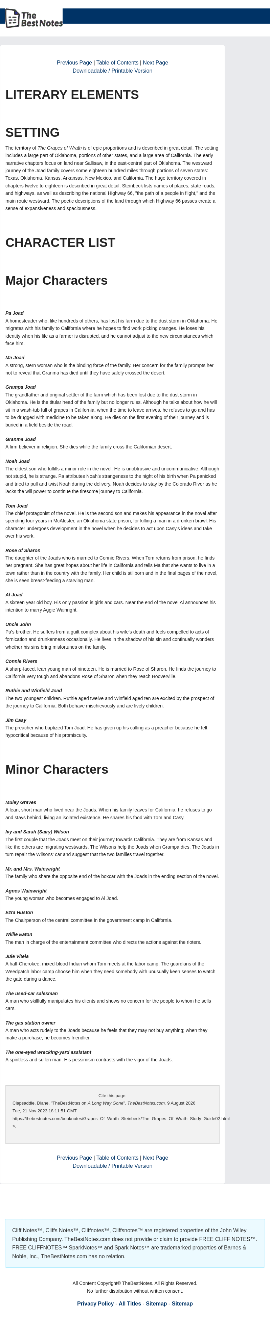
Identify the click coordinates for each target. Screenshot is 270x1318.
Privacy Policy (95, 1304)
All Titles (130, 1304)
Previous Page (74, 63)
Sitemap (156, 1304)
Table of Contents (117, 63)
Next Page (155, 63)
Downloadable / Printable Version (113, 71)
